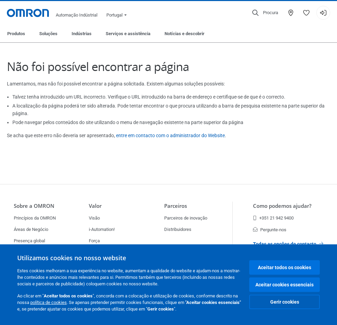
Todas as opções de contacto (288, 244)
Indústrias (82, 33)
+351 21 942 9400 (273, 218)
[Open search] (265, 12)
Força (94, 240)
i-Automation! (102, 229)
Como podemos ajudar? (282, 205)
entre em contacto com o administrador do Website (170, 135)
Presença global (29, 240)
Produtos (16, 33)
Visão (94, 218)
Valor (95, 205)
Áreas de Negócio (31, 229)
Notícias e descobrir (184, 33)
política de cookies (48, 302)
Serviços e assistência (128, 33)
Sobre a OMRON (34, 205)
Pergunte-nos (269, 229)
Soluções (48, 33)
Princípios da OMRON (35, 218)
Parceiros (175, 205)
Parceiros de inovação (185, 218)
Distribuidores (177, 229)
